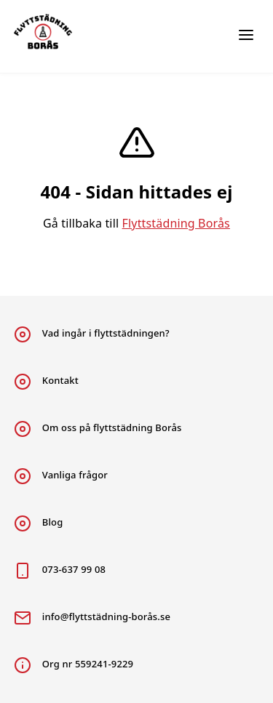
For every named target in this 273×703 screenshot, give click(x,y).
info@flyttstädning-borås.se (92, 618)
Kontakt (46, 381)
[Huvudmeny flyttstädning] (246, 36)
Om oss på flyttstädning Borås (98, 429)
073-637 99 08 (60, 570)
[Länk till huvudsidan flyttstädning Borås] (54, 36)
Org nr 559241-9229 (73, 665)
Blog (38, 523)
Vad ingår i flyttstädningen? (92, 334)
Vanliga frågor (61, 476)
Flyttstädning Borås (176, 223)
